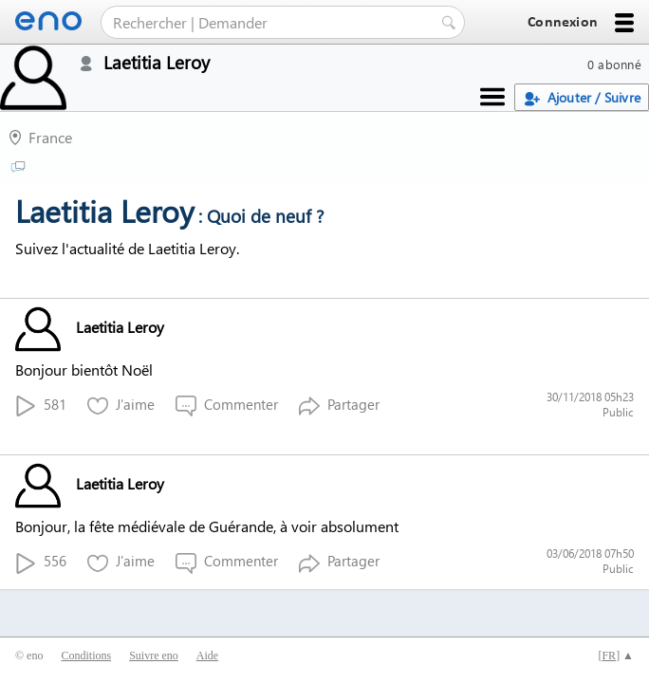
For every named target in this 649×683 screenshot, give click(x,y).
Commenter (227, 405)
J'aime (121, 405)
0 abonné (614, 64)
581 (40, 405)
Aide (207, 655)
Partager (339, 405)
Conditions (86, 655)
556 (40, 562)
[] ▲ (616, 655)
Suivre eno (153, 655)
